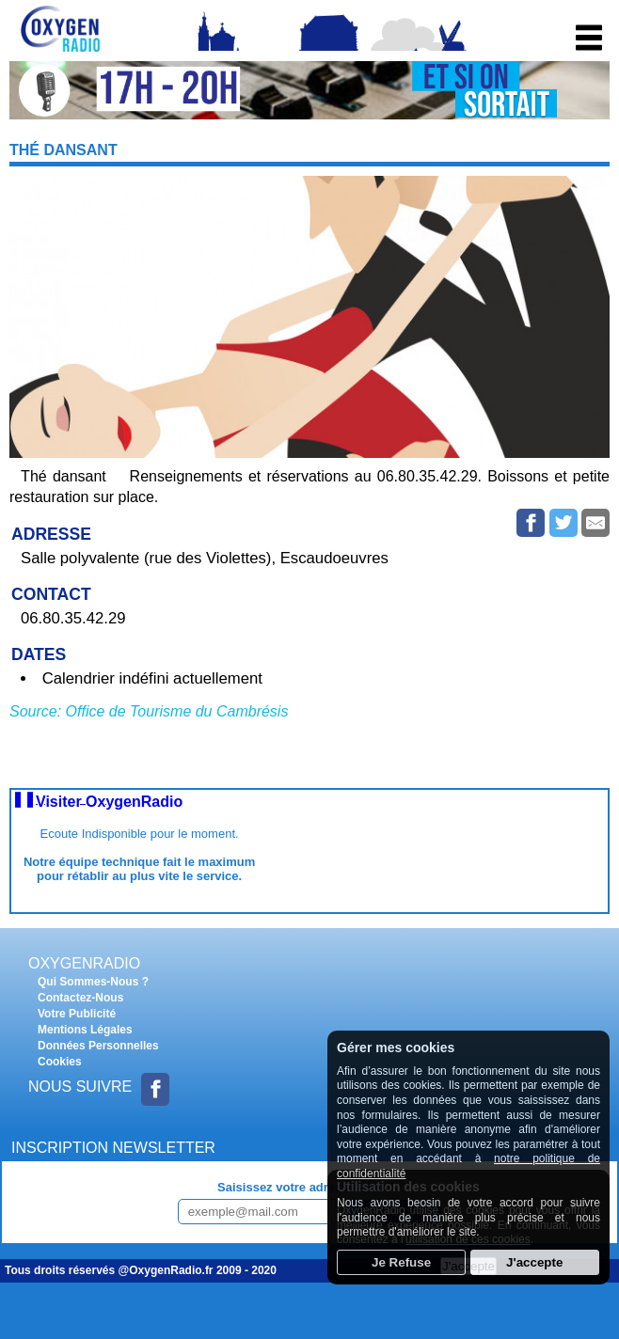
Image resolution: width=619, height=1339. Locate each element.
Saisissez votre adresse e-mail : (309, 1187)
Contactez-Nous (80, 997)
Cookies (60, 1061)
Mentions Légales (85, 1029)
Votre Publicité (77, 1013)
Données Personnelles (98, 1045)
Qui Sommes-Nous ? (93, 981)
